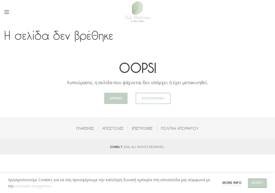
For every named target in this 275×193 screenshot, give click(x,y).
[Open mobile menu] (6, 12)
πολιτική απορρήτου (33, 185)
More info (231, 182)
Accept (257, 182)
